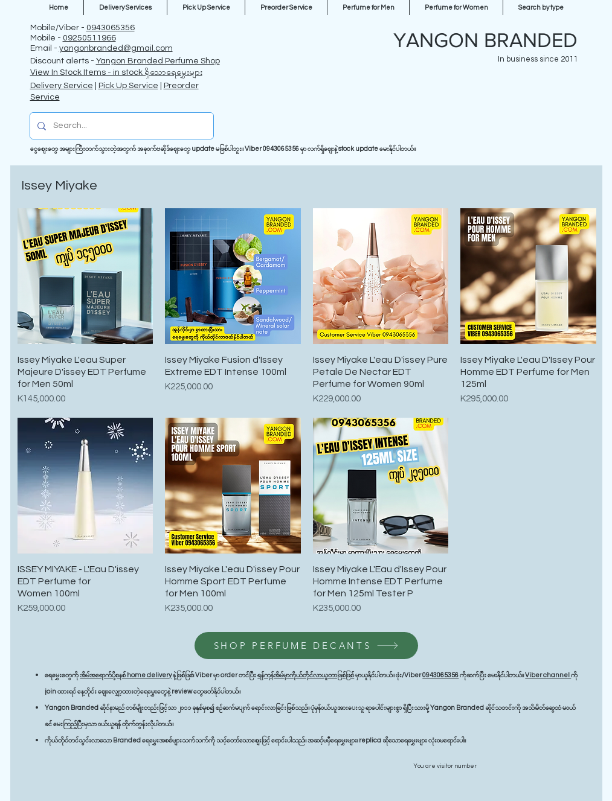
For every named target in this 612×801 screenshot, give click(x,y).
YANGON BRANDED (485, 40)
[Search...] (120, 126)
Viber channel (548, 675)
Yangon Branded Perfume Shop (158, 61)
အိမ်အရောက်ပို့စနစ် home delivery (126, 675)
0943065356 (110, 28)
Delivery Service (61, 85)
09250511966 (89, 38)
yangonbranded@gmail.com (116, 48)
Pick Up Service (128, 85)
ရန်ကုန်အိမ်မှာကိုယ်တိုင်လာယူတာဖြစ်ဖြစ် (305, 675)
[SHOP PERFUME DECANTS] (306, 645)
